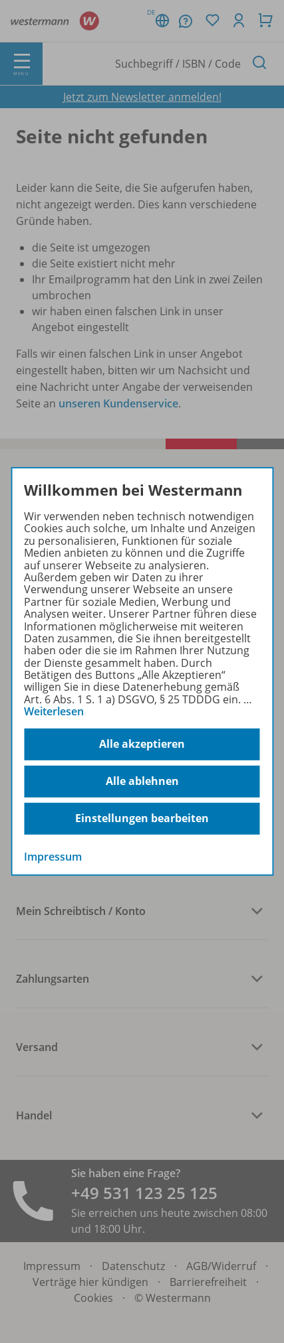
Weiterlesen (54, 711)
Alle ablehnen (142, 781)
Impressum (53, 856)
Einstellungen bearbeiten (142, 818)
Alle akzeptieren (142, 744)
